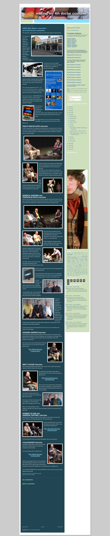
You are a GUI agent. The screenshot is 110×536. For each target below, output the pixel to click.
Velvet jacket (77, 275)
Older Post (60, 526)
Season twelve (71, 38)
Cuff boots (73, 262)
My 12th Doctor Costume (74, 82)
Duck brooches (82, 263)
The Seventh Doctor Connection (50, 379)
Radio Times (72, 272)
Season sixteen (71, 44)
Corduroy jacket (74, 258)
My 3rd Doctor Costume (74, 67)
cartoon (68, 258)
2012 (70, 145)
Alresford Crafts (70, 253)
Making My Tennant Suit (74, 57)
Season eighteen (72, 46)
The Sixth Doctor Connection (35, 350)
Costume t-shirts (79, 261)
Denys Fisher (79, 262)
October (72, 120)
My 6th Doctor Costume (74, 72)
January (72, 140)
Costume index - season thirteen (72, 313)
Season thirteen (71, 40)
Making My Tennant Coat (74, 55)
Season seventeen (72, 45)
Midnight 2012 (77, 270)
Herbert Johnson (78, 269)
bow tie (79, 257)
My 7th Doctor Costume (74, 75)
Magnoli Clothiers (70, 270)
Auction (70, 255)
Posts (70, 97)
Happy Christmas (70, 269)
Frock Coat (78, 266)
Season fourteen (72, 41)
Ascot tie (86, 253)
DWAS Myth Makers (30, 474)
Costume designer (75, 260)
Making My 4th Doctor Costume (61, 13)
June (71, 126)
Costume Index (83, 260)
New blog (82, 270)
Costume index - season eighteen (73, 304)
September (72, 122)
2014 (70, 114)
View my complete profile (73, 30)
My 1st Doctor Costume (74, 64)
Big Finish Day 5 (74, 256)
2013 (70, 143)
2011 (70, 147)
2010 (70, 149)
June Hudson (84, 269)
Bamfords (75, 254)
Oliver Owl (71, 271)
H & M (86, 268)
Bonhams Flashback (72, 257)
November (72, 118)
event (83, 265)
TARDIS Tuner (72, 274)
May (71, 137)
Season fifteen (71, 42)
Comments (71, 99)
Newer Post (25, 526)
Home (42, 526)
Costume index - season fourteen (72, 295)
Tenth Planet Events (80, 274)
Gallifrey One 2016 (80, 268)
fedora (73, 266)
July (71, 124)
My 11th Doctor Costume (74, 80)
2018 (70, 106)
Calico (82, 257)
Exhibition (69, 266)
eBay (80, 265)
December (72, 116)
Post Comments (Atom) (34, 529)
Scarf (68, 274)
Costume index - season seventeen (73, 322)
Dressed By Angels (76, 263)
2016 (70, 110)
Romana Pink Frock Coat (81, 272)
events (86, 265)
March (71, 138)
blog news (80, 256)
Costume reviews (71, 261)
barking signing (81, 254)
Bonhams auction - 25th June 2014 (78, 131)
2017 (70, 108)
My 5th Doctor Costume (74, 69)
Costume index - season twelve (72, 286)
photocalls (83, 271)
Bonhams (85, 256)
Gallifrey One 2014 (73, 268)
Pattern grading (77, 271)
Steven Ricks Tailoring (74, 27)
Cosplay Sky (80, 258)
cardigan (85, 257)
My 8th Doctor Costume (74, 77)
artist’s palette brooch (79, 253)
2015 (70, 112)
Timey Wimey (72, 275)
